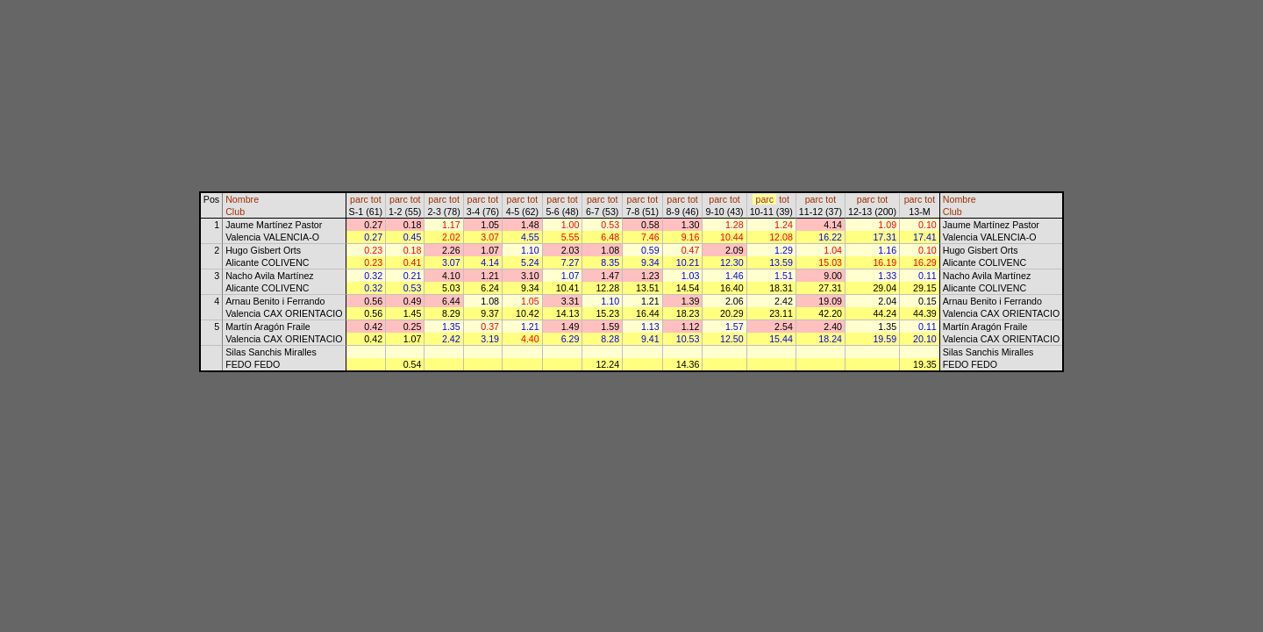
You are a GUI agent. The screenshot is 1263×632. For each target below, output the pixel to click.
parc (359, 199)
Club (235, 211)
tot (376, 199)
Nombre (242, 199)
